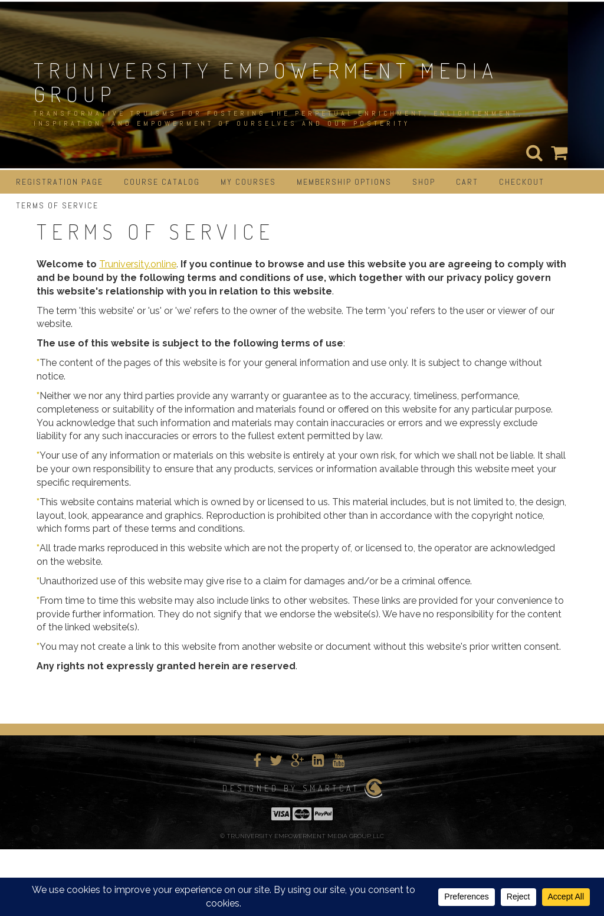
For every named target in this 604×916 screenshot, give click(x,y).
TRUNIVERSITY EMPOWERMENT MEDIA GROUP (266, 82)
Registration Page (59, 181)
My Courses (248, 181)
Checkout (521, 181)
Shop (423, 181)
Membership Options (344, 181)
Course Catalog (162, 181)
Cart (467, 181)
